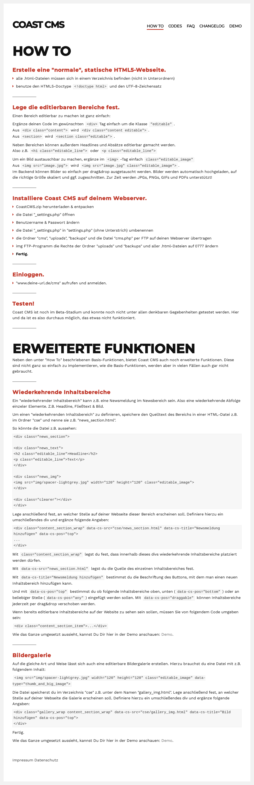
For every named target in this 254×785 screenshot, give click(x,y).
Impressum (22, 756)
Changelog (211, 26)
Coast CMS (38, 24)
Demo (235, 26)
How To (155, 26)
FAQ (191, 26)
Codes (175, 26)
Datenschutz (46, 756)
